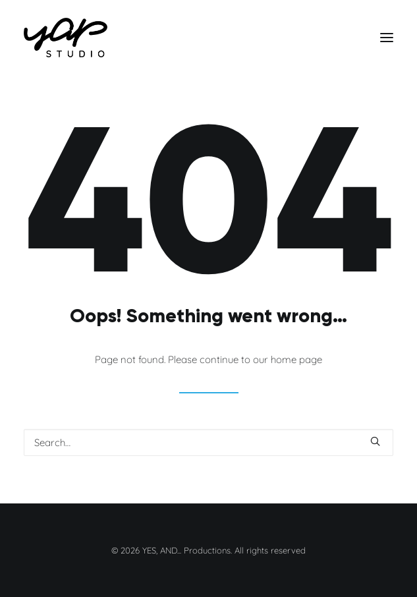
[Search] (208, 442)
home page (296, 359)
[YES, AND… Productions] (65, 37)
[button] (386, 37)
